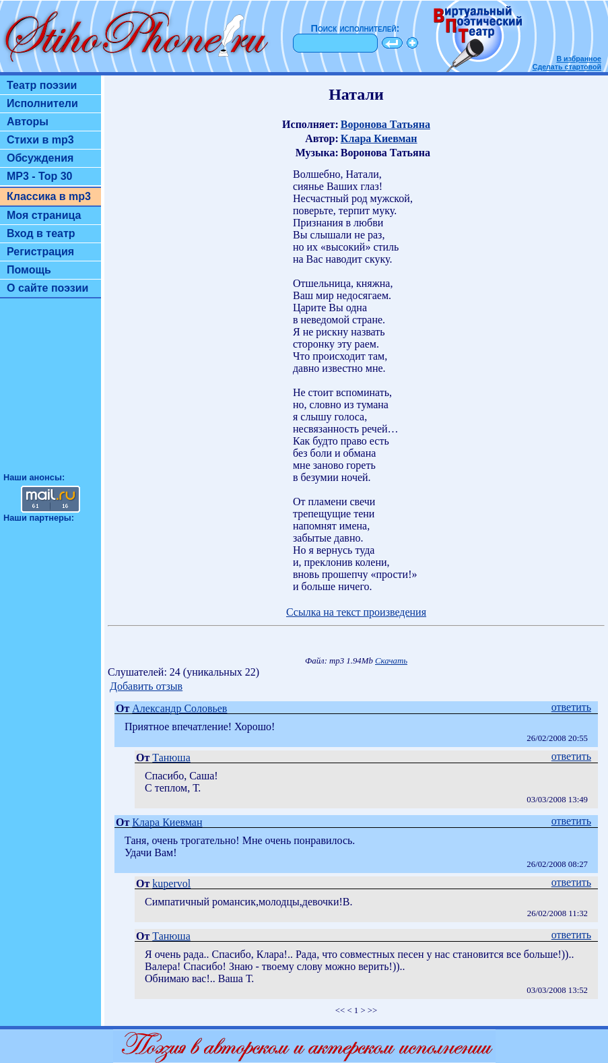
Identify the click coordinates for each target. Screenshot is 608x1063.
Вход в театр (41, 233)
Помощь (29, 270)
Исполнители (42, 103)
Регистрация (40, 251)
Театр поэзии (42, 85)
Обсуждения (40, 158)
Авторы (27, 121)
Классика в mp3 (49, 196)
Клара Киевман (379, 138)
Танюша (171, 757)
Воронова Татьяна (385, 124)
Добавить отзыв (146, 686)
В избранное (578, 59)
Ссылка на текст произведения (356, 612)
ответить (571, 707)
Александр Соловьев (179, 708)
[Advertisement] (50, 391)
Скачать (391, 661)
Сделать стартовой (567, 67)
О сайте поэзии (47, 288)
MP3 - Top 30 (40, 176)
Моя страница (44, 215)
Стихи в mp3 (40, 140)
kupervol (171, 883)
